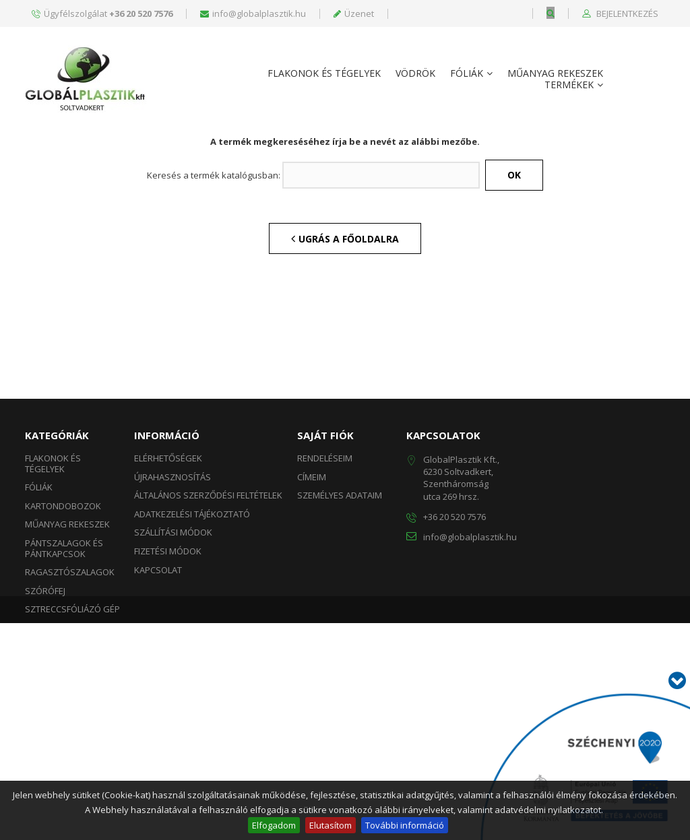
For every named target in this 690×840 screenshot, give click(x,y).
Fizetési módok (167, 682)
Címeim (311, 608)
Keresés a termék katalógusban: (213, 306)
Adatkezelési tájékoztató (192, 645)
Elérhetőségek (168, 589)
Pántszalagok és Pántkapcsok (64, 679)
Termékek (569, 85)
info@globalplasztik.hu (253, 13)
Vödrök (415, 73)
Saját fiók (325, 566)
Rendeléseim (324, 589)
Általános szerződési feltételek (208, 626)
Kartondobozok (63, 637)
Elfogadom (274, 825)
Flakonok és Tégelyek (324, 73)
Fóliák (466, 73)
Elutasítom (330, 825)
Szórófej (45, 721)
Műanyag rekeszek (555, 73)
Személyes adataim (339, 626)
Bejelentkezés (626, 14)
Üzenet (354, 13)
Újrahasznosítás (172, 608)
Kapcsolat (158, 700)
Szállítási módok (173, 663)
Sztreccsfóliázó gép (72, 740)
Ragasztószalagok (70, 703)
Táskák (41, 758)
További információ (404, 825)
